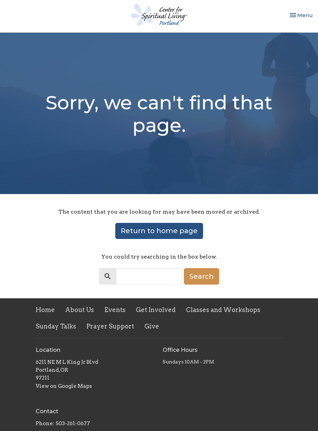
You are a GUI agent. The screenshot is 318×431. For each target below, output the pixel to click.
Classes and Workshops (223, 309)
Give (151, 326)
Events (115, 309)
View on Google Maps (64, 386)
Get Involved (156, 309)
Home (45, 309)
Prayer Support (110, 326)
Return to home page (159, 231)
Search (201, 276)
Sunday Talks (56, 326)
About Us (79, 309)
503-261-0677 (73, 423)
